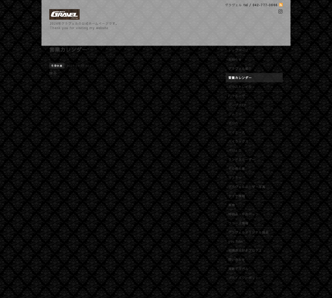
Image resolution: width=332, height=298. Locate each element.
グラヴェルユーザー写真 (246, 187)
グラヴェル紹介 (240, 69)
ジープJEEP (237, 105)
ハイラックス (238, 141)
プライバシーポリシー (245, 278)
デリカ (233, 123)
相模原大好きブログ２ (245, 250)
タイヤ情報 (236, 196)
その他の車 (236, 169)
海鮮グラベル (238, 269)
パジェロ (235, 150)
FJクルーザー (238, 96)
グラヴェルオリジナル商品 (248, 232)
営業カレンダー (240, 78)
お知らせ (235, 59)
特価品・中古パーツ (243, 214)
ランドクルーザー (241, 159)
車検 (231, 205)
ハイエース (236, 132)
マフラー (235, 178)
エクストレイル (240, 87)
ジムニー (235, 114)
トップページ (238, 50)
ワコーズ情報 (238, 223)
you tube (235, 241)
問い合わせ (236, 259)
